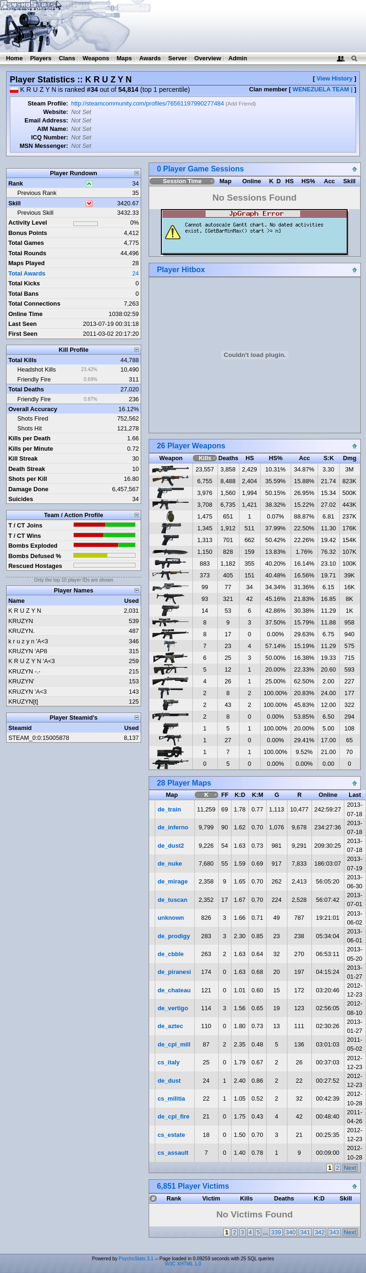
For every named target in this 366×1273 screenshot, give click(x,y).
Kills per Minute (30, 448)
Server (177, 58)
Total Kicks (24, 283)
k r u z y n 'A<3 (28, 641)
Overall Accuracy (32, 409)
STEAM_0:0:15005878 (38, 737)
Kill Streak (23, 458)
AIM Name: (52, 128)
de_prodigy (174, 936)
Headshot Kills (36, 369)
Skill (14, 203)
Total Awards (27, 273)
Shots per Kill (27, 478)
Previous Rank (36, 192)
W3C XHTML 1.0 (183, 1263)
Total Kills (22, 360)
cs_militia (171, 1098)
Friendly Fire (34, 379)
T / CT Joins (25, 525)
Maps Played (26, 263)
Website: (55, 111)
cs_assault (173, 1152)
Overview (207, 58)
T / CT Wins (24, 535)
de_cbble (170, 953)
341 (305, 1232)
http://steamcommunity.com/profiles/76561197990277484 (147, 103)
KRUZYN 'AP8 (28, 651)
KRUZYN (20, 620)
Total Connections (34, 303)
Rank (15, 183)
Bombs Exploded (33, 545)
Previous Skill (35, 212)
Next (350, 1167)
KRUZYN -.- (24, 671)
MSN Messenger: (44, 145)
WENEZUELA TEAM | (323, 89)
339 (276, 1232)
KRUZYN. (21, 630)
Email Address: (46, 120)
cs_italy (169, 1062)
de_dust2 (171, 845)
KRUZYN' (21, 681)
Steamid (20, 727)
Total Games (26, 242)
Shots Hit (29, 428)
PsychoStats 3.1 (136, 1258)
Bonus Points (27, 232)
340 (290, 1232)
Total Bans (23, 293)
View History (335, 78)
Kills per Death (29, 438)
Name (16, 600)
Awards (150, 58)
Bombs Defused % (34, 555)
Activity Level (28, 222)
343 (334, 1232)
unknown (171, 917)
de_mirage (173, 881)
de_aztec (170, 1026)
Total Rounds (27, 253)
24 (135, 273)
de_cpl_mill (174, 1044)
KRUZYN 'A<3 (27, 691)
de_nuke (170, 863)
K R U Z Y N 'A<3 (31, 661)
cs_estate (171, 1134)
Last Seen (22, 323)
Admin (237, 58)
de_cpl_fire (174, 1116)
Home (14, 58)
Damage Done (28, 489)
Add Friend (240, 103)
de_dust (169, 1080)
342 (320, 1232)
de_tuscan (172, 899)
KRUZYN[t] (23, 701)
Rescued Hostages (35, 565)
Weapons (95, 58)
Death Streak (26, 468)
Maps (124, 58)
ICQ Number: (49, 137)
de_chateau (174, 990)
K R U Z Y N (24, 610)
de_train (169, 809)
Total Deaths (26, 389)
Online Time (25, 313)
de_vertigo (173, 1008)
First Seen (23, 333)
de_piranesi (174, 971)
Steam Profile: (48, 103)
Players (41, 58)
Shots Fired (32, 418)
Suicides (20, 499)
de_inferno (173, 827)
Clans (67, 58)
